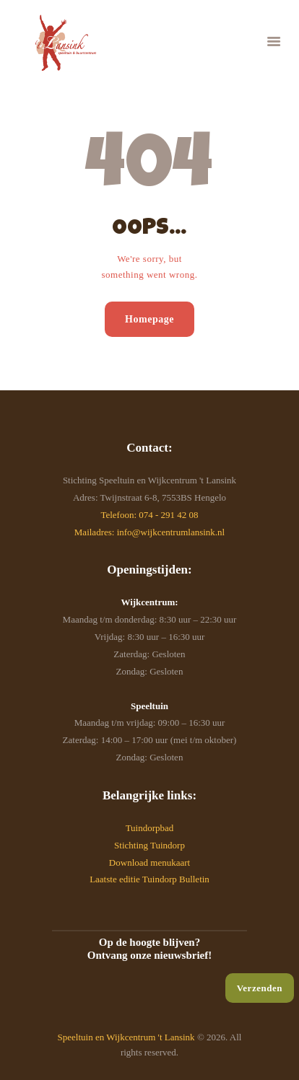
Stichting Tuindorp (149, 845)
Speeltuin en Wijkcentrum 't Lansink (126, 1037)
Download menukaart (149, 862)
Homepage (149, 319)
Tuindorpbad (150, 827)
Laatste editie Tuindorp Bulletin (149, 879)
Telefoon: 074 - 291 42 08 (149, 514)
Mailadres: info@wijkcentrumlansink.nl (149, 532)
